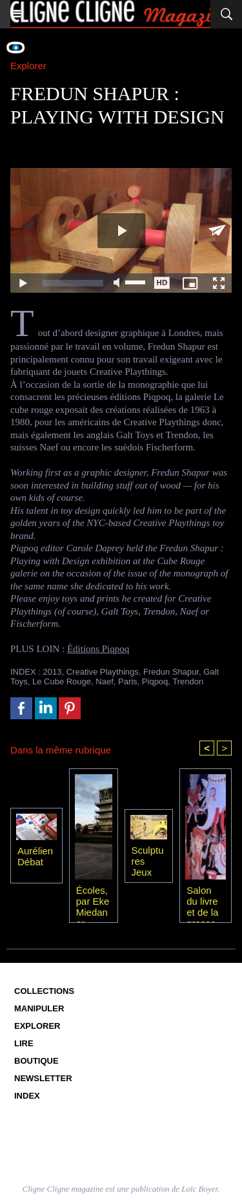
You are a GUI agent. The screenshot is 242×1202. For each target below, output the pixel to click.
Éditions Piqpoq (98, 649)
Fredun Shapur (171, 672)
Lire (24, 1043)
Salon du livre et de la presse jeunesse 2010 (203, 901)
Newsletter (43, 1078)
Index (27, 1096)
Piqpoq (155, 681)
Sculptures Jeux (148, 861)
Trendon (187, 681)
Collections (44, 991)
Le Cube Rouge (61, 681)
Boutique (36, 1061)
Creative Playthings (102, 672)
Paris (127, 681)
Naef (104, 681)
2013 (52, 672)
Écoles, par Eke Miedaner (93, 901)
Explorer (37, 1026)
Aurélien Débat (35, 856)
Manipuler (39, 1008)
